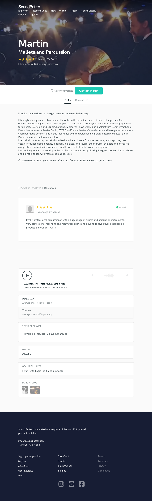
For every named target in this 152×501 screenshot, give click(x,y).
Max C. (56, 212)
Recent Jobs (40, 10)
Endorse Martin (29, 188)
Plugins (22, 14)
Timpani (26, 310)
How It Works (58, 10)
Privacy (102, 466)
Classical (27, 354)
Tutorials (103, 461)
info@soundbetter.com (31, 441)
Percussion (28, 299)
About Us (23, 466)
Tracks (73, 10)
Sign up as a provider (29, 456)
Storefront (63, 456)
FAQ (20, 475)
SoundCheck (88, 10)
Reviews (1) (81, 100)
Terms (101, 456)
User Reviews (25, 470)
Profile (67, 100)
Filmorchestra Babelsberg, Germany (38, 64)
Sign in (34, 14)
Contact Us (104, 470)
